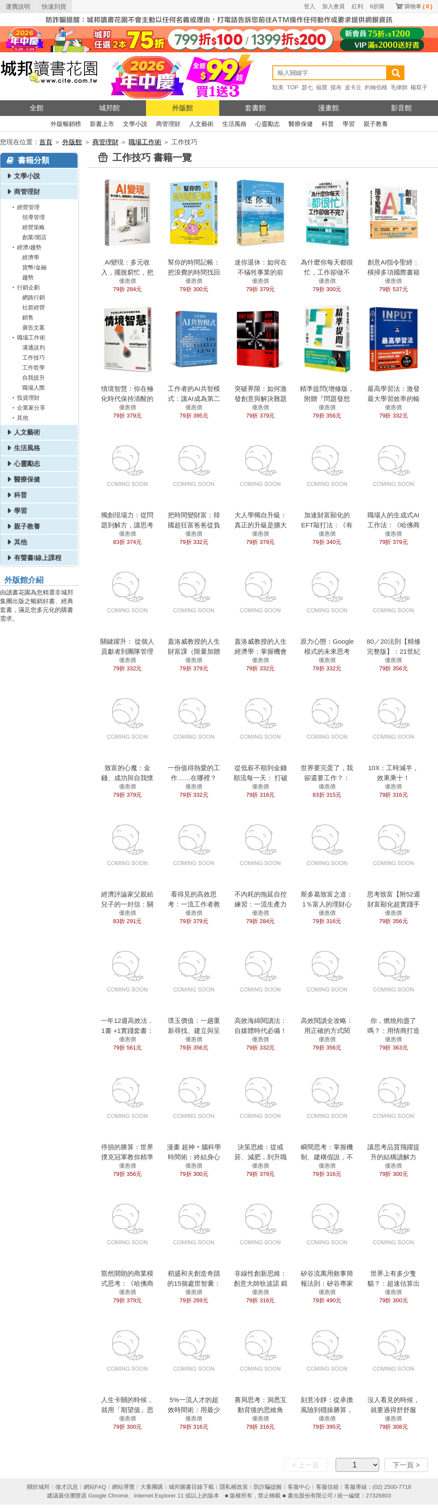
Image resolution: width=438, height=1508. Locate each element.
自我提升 (33, 377)
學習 (349, 123)
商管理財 (168, 123)
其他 (18, 417)
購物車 (418, 6)
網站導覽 (123, 1487)
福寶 (321, 87)
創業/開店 (34, 237)
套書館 (255, 108)
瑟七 (307, 87)
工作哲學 (33, 367)
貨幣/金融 (34, 267)
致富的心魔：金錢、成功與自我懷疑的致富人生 (127, 777)
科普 (328, 123)
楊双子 (419, 87)
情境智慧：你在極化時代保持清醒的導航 (127, 398)
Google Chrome (108, 1495)
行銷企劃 (24, 287)
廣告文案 (33, 327)
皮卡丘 (353, 87)
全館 (37, 108)
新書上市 (102, 123)
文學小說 (135, 123)
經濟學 (30, 257)
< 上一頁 (305, 1465)
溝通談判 (33, 347)
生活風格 (234, 123)
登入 (309, 6)
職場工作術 (145, 142)
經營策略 (33, 227)
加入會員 (333, 6)
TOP (293, 87)
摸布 (336, 87)
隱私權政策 (234, 1487)
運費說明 (18, 6)
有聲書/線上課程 (37, 557)
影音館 (401, 108)
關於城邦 (38, 1487)
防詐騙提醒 (268, 1487)
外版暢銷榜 (66, 123)
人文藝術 (201, 123)
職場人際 (33, 387)
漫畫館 (328, 108)
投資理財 (24, 397)
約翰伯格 (376, 87)
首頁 (45, 142)
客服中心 (299, 1487)
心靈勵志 (267, 123)
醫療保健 (301, 123)
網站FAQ (95, 1487)
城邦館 (109, 108)
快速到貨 (54, 6)
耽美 (278, 87)
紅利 (357, 6)
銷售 (28, 317)
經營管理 (24, 207)
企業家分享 (27, 407)
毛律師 (398, 87)
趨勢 (28, 277)
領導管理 (33, 217)
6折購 (377, 6)
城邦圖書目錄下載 (191, 1487)
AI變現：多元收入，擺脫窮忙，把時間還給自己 (127, 272)
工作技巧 (33, 357)
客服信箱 (327, 1487)
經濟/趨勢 (25, 247)
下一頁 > (406, 1465)
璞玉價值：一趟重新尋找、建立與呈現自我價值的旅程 (194, 1030)
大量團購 (151, 1487)
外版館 (182, 108)
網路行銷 (33, 297)
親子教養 (375, 123)
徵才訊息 (66, 1487)
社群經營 (33, 307)
